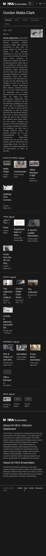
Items (17, 20)
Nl (37, 4)
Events (25, 20)
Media (7, 24)
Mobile (20, 488)
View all (21, 158)
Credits (31, 488)
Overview (8, 20)
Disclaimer (39, 488)
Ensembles (35, 20)
